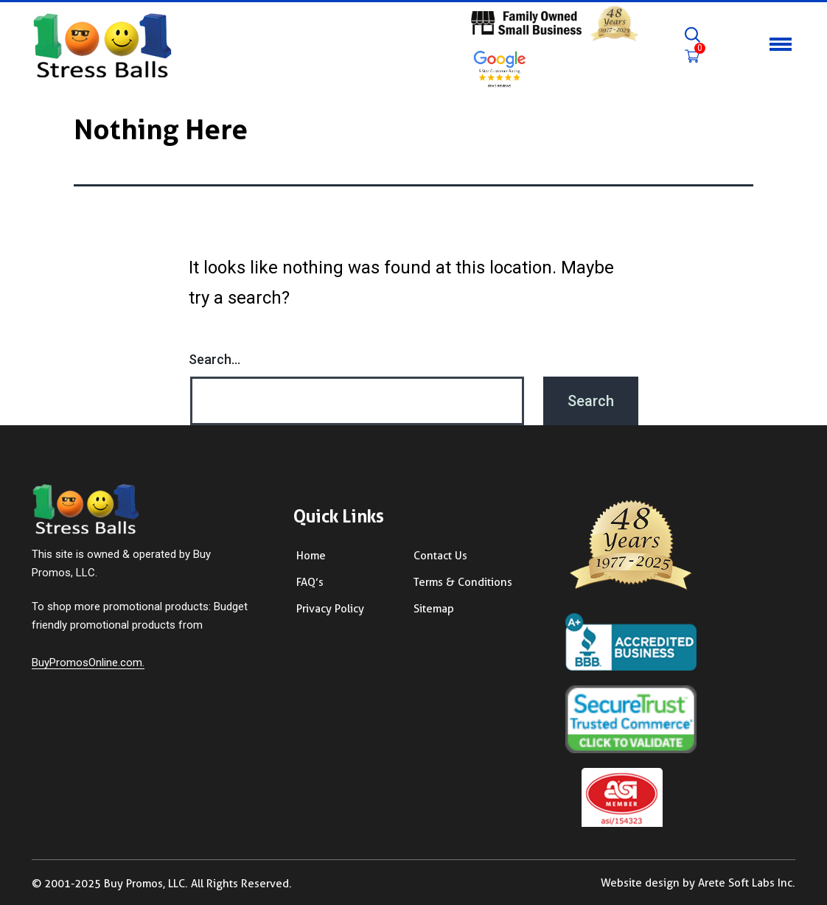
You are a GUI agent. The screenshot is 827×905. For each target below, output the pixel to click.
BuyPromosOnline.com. (88, 662)
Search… (214, 359)
